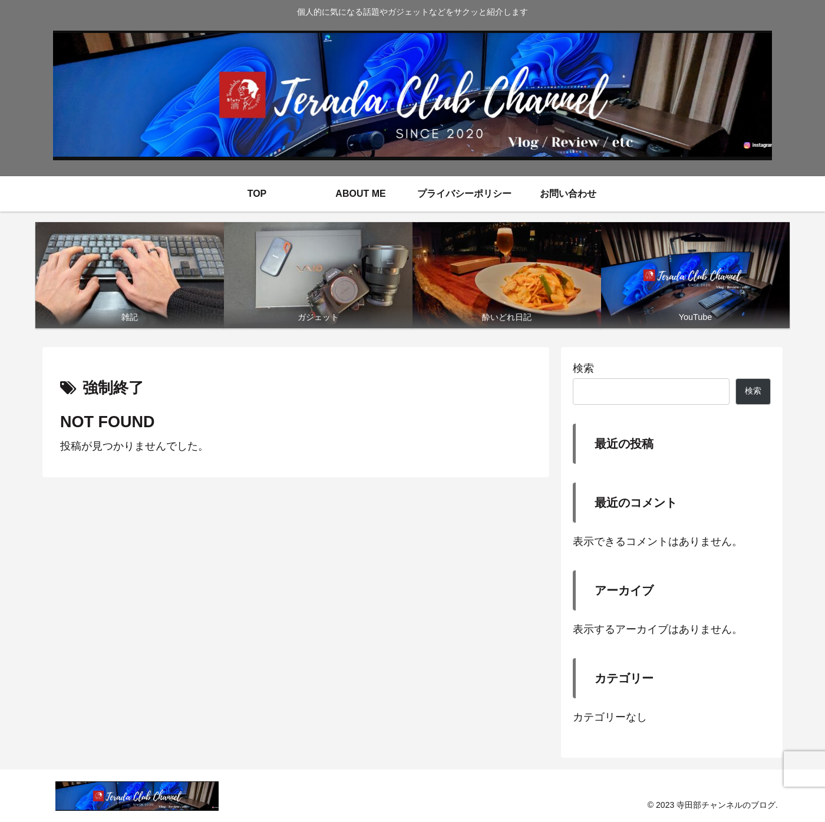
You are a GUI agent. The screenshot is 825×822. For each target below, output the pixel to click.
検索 (583, 368)
